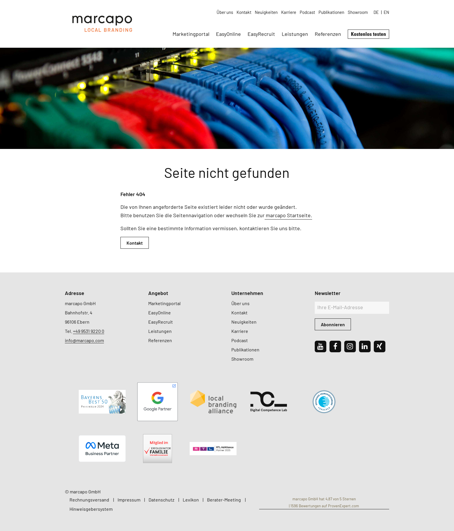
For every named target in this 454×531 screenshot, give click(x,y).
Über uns (225, 12)
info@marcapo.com (84, 340)
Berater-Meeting (224, 499)
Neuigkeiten (266, 12)
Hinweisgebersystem (91, 509)
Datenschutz (161, 499)
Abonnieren (333, 324)
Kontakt (244, 12)
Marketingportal (191, 34)
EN (386, 12)
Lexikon (191, 499)
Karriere (288, 12)
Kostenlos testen (368, 34)
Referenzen (328, 34)
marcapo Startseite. (288, 215)
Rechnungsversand (89, 499)
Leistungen (295, 34)
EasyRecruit (261, 34)
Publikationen (331, 12)
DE (376, 12)
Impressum (129, 499)
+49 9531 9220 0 (88, 331)
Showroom (358, 12)
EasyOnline (228, 34)
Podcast (307, 12)
